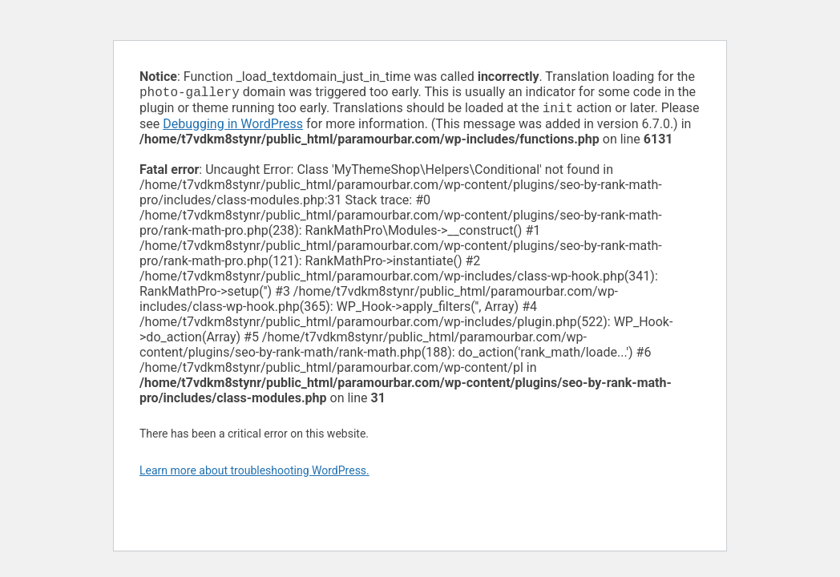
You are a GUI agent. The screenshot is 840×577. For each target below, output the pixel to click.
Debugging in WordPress (233, 127)
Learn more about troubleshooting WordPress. (254, 473)
